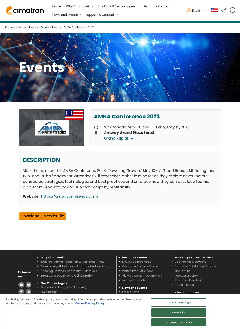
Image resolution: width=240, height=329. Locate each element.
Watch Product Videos (137, 271)
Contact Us (183, 271)
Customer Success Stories (140, 266)
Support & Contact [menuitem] (100, 14)
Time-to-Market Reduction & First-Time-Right (72, 262)
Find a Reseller (184, 285)
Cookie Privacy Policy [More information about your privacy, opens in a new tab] (89, 305)
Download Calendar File (42, 216)
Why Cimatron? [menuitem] (78, 6)
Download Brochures (136, 262)
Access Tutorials (133, 280)
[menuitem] (57, 6)
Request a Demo (186, 275)
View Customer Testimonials (142, 275)
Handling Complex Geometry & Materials (69, 271)
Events (45, 27)
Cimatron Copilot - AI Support (195, 266)
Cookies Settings (179, 304)
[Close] (234, 313)
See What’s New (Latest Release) (63, 287)
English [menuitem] (194, 10)
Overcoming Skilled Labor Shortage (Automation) (75, 266)
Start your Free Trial (188, 280)
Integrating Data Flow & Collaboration (67, 275)
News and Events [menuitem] (65, 14)
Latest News (130, 292)
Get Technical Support (190, 262)
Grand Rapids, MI (119, 138)
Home (56, 6)
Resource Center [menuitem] (156, 6)
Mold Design (49, 292)
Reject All (178, 314)
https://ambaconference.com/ (70, 196)
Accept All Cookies (179, 324)
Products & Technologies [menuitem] (116, 6)
